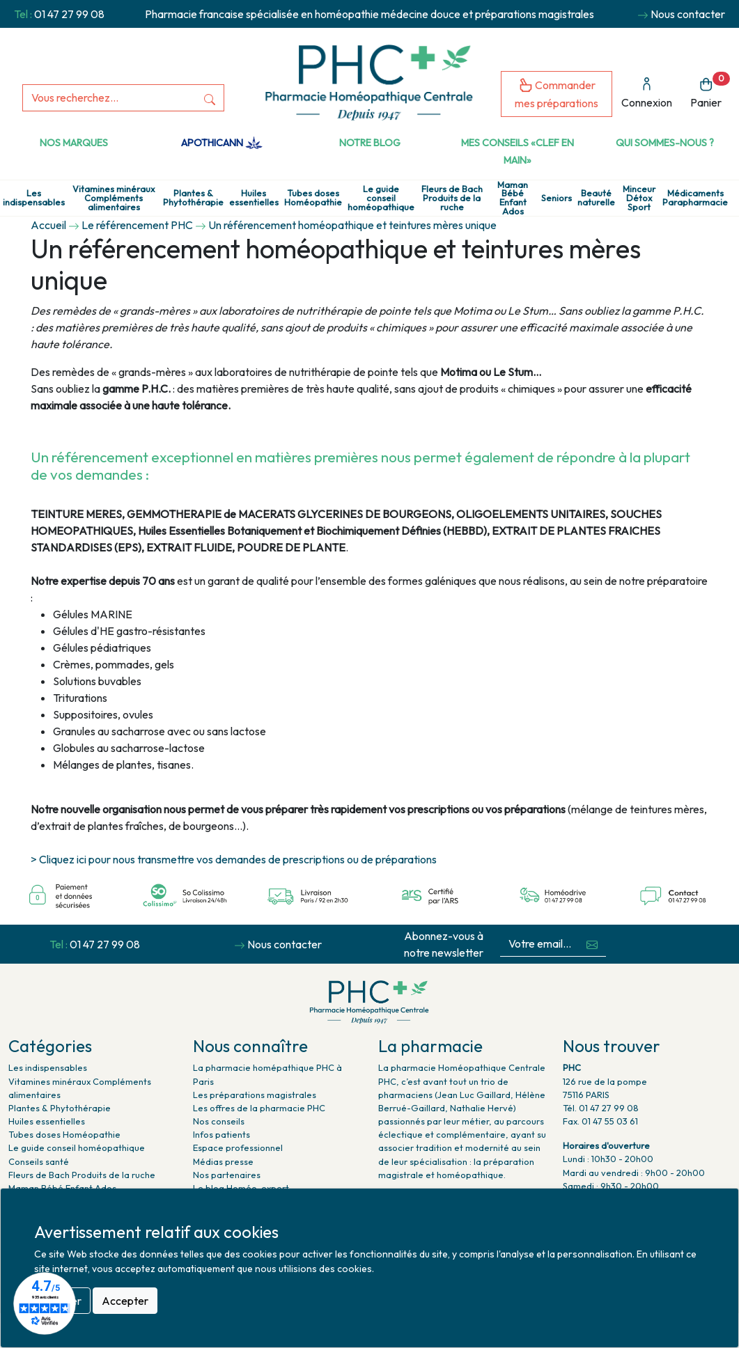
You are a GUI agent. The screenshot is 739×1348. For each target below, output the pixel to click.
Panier (710, 91)
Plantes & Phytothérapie (193, 198)
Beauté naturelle (596, 198)
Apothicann (222, 142)
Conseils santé (38, 1161)
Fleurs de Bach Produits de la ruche (452, 198)
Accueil (48, 225)
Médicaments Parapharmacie (695, 198)
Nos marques (74, 142)
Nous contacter (688, 14)
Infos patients (221, 1134)
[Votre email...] (539, 944)
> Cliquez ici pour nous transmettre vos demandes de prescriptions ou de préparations (234, 859)
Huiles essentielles (254, 198)
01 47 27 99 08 (69, 14)
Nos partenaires (226, 1174)
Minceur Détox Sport (639, 198)
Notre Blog (369, 142)
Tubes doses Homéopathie (313, 198)
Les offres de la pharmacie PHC (259, 1107)
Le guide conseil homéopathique (381, 198)
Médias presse (223, 1161)
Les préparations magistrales (254, 1094)
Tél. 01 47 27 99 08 (601, 1107)
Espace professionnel (238, 1147)
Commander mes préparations (556, 93)
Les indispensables (34, 198)
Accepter (125, 1301)
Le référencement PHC (137, 225)
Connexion (646, 93)
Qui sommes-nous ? (665, 142)
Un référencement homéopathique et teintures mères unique (352, 225)
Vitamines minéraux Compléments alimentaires (113, 198)
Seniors (556, 198)
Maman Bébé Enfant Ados (512, 198)
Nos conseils (218, 1121)
